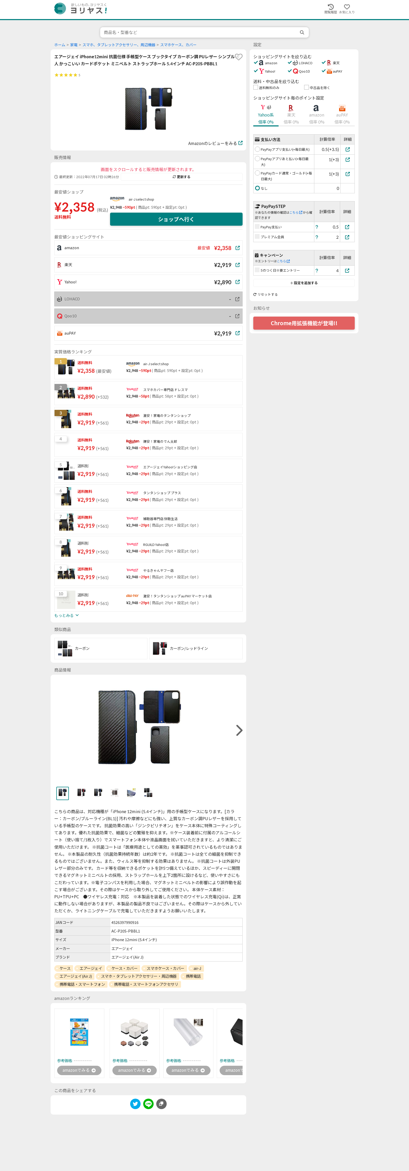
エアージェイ (91, 968)
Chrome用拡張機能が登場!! (304, 323)
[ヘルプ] (317, 226)
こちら (295, 212)
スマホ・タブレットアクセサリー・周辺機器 (139, 976)
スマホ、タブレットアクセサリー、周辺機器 (118, 45)
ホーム (59, 45)
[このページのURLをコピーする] (161, 1104)
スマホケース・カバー (165, 968)
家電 (73, 45)
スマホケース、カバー (178, 45)
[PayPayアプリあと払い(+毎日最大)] (347, 159)
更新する (181, 177)
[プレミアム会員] (347, 237)
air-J (197, 968)
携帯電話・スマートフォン (82, 984)
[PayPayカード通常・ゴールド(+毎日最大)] (347, 173)
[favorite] (239, 57)
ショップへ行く (176, 219)
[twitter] (135, 1105)
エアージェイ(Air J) (75, 976)
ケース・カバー (124, 968)
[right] (239, 730)
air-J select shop (141, 199)
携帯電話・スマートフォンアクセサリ (146, 984)
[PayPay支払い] (347, 226)
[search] (302, 32)
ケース (65, 968)
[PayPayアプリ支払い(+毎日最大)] (347, 149)
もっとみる (66, 615)
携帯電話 (193, 976)
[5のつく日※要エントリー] (347, 270)
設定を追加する (304, 283)
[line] (148, 1105)
